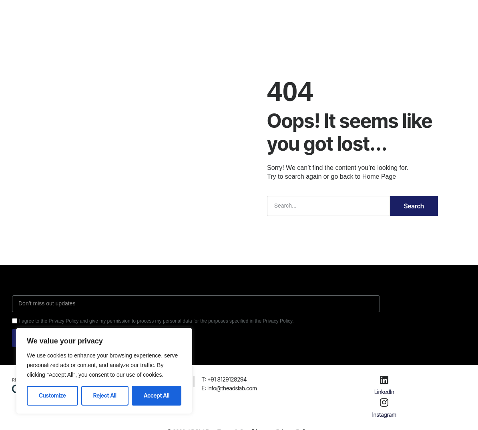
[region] (104, 371)
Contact (278, 14)
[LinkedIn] (384, 380)
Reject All (104, 395)
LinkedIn (384, 391)
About (173, 14)
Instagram (384, 414)
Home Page (379, 176)
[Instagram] (384, 402)
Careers (243, 14)
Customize (52, 395)
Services (207, 14)
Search (414, 206)
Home (143, 14)
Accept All (156, 395)
